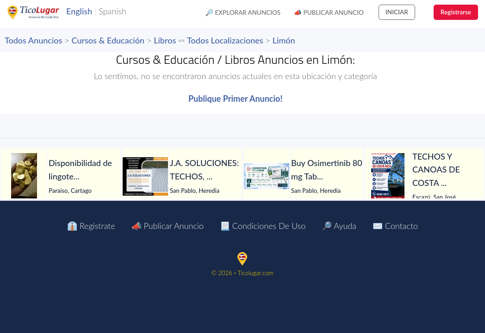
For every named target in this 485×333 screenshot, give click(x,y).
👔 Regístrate (91, 226)
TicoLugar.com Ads (43, 12)
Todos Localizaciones (225, 40)
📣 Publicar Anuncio (329, 12)
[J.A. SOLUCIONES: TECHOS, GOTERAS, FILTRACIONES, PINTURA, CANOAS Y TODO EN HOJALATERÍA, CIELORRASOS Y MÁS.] (145, 176)
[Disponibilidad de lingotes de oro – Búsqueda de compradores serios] (24, 176)
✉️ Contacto (395, 226)
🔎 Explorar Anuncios (242, 12)
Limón (284, 40)
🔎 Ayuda (339, 226)
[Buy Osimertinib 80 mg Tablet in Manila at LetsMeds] (266, 176)
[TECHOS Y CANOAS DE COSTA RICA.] (387, 176)
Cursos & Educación (108, 40)
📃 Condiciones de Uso (262, 226)
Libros (165, 40)
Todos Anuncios (33, 40)
